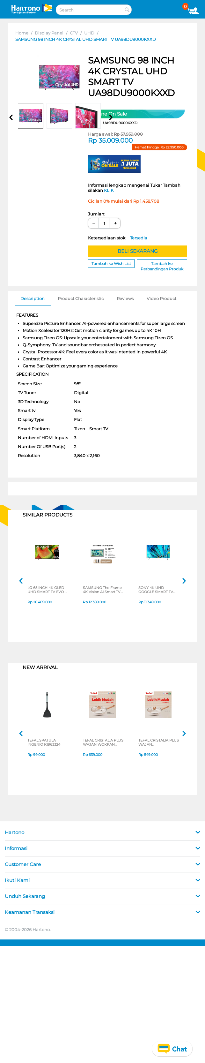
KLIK (108, 190)
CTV (74, 32)
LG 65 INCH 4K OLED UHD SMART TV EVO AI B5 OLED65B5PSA (47, 590)
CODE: (112, 123)
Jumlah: (96, 213)
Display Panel (49, 32)
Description (32, 298)
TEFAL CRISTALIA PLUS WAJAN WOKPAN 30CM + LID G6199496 (103, 742)
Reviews (125, 298)
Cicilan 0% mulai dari (123, 201)
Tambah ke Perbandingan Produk (162, 266)
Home (21, 32)
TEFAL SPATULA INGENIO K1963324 (43, 742)
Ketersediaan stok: (117, 237)
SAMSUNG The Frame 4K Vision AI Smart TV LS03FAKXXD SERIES (102, 590)
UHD (89, 32)
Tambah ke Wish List (111, 263)
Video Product (161, 298)
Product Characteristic (81, 298)
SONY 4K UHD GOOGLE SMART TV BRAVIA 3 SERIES (155, 590)
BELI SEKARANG (138, 251)
